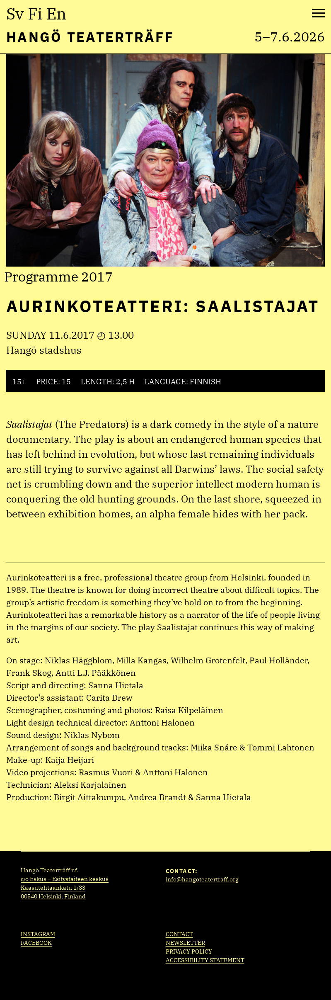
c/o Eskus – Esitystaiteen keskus (65, 879)
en (56, 14)
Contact (179, 934)
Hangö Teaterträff (90, 37)
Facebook (36, 943)
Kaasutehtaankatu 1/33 (53, 887)
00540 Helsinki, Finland (53, 896)
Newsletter (185, 943)
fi (35, 14)
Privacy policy (189, 951)
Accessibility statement (205, 960)
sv (15, 14)
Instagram (38, 934)
